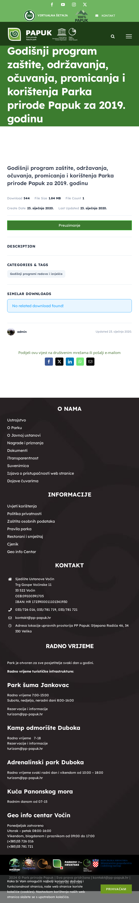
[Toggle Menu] (129, 36)
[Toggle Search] (113, 36)
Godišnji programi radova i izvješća (36, 274)
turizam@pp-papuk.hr (25, 714)
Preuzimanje (69, 225)
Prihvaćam (116, 889)
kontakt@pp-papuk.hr (33, 618)
